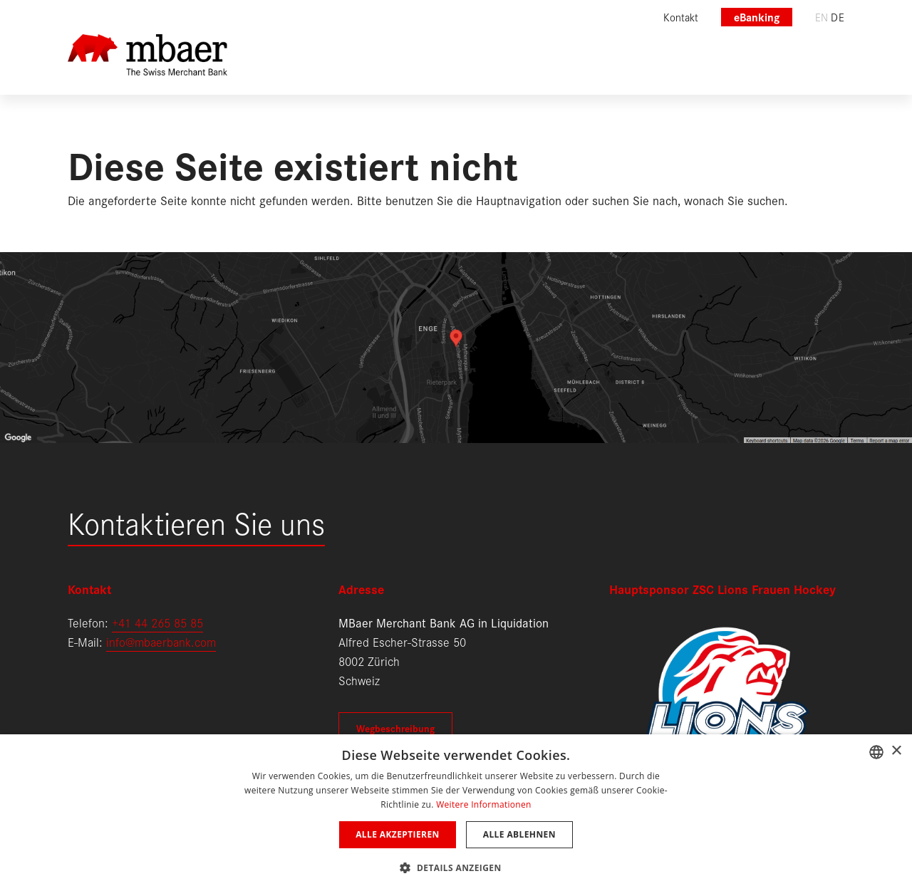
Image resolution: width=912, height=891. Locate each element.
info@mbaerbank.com (161, 641)
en (822, 17)
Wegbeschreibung (395, 728)
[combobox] (876, 752)
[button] (455, 866)
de (837, 17)
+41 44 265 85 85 (157, 622)
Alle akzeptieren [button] (398, 834)
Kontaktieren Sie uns (196, 522)
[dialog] (456, 812)
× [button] (896, 751)
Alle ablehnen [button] (519, 834)
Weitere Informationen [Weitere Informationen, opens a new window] (484, 804)
